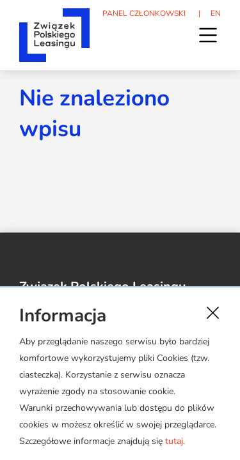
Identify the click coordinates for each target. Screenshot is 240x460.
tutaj (174, 441)
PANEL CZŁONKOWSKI (144, 13)
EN (216, 13)
